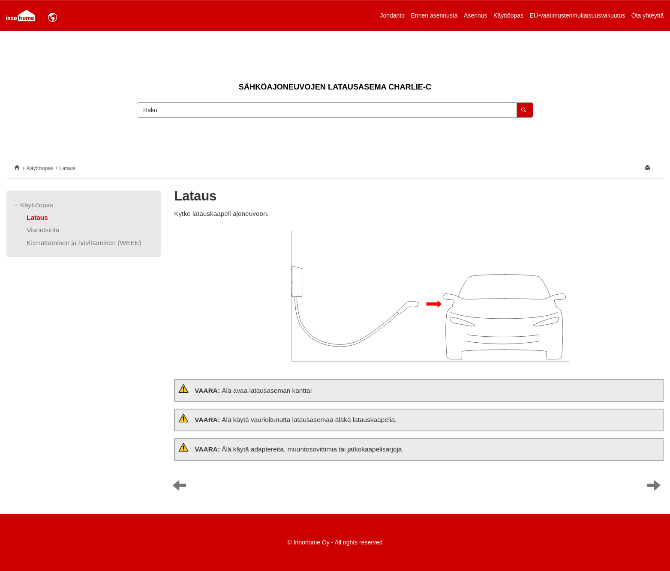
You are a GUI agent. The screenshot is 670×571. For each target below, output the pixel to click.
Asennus (475, 15)
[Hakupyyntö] (335, 110)
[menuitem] (392, 15)
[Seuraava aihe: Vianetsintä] (656, 487)
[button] (16, 205)
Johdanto (392, 15)
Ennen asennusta (434, 15)
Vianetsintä (43, 229)
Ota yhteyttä (647, 15)
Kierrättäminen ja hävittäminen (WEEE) (84, 242)
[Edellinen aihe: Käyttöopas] (181, 487)
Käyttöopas (508, 15)
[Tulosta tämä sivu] (648, 168)
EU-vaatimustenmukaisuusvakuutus (577, 15)
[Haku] (525, 109)
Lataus (67, 168)
